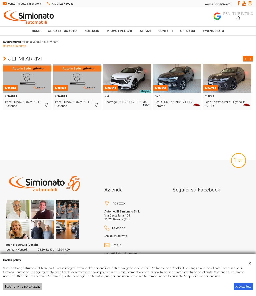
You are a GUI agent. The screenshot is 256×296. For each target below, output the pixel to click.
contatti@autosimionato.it (24, 3)
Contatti (165, 31)
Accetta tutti (243, 286)
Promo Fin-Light (119, 31)
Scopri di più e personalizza (23, 286)
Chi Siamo (187, 31)
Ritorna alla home (14, 45)
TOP (238, 160)
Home (36, 31)
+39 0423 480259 (63, 3)
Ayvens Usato (213, 31)
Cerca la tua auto (62, 31)
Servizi (145, 31)
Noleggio (91, 31)
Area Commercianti (218, 4)
